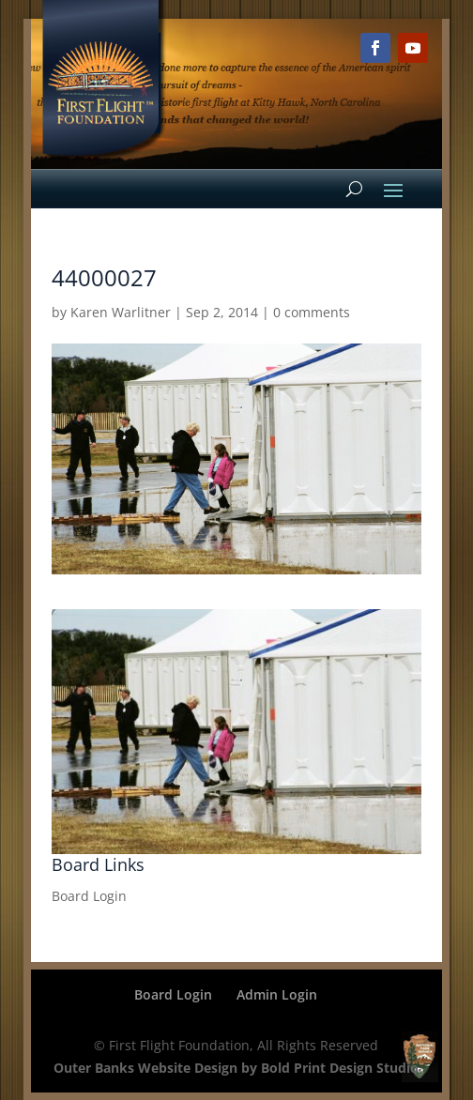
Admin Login (276, 994)
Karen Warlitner (120, 312)
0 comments (311, 312)
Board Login (89, 896)
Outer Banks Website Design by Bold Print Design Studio (236, 1068)
